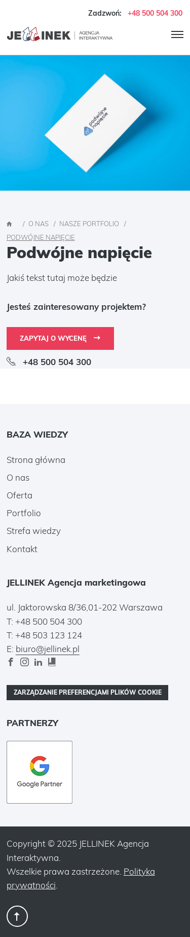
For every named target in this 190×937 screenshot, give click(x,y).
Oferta (19, 495)
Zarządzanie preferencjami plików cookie (88, 692)
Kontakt (22, 549)
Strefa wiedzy (34, 530)
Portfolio (24, 513)
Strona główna (36, 459)
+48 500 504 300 (155, 13)
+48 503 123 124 (48, 635)
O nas (18, 477)
